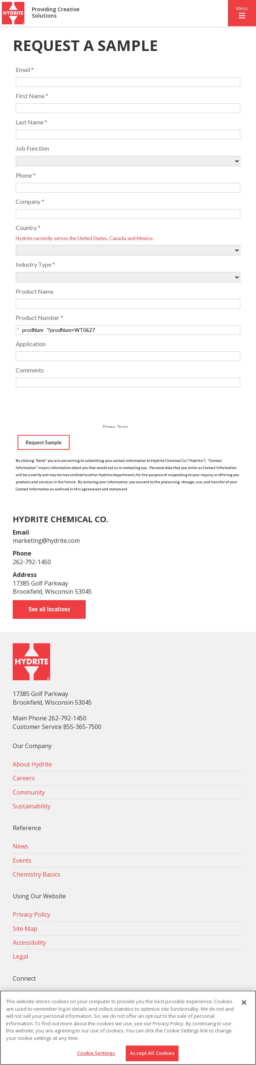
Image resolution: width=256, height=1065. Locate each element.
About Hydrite (32, 764)
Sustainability (32, 806)
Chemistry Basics (36, 874)
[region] (128, 1027)
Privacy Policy (31, 914)
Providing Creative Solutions (55, 12)
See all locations (49, 609)
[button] (242, 13)
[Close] (244, 1002)
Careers (24, 778)
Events (22, 860)
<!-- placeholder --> (128, 276)
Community (29, 792)
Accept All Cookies (152, 1053)
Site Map (25, 929)
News (20, 846)
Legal (20, 956)
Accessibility (29, 942)
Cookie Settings (96, 1053)
